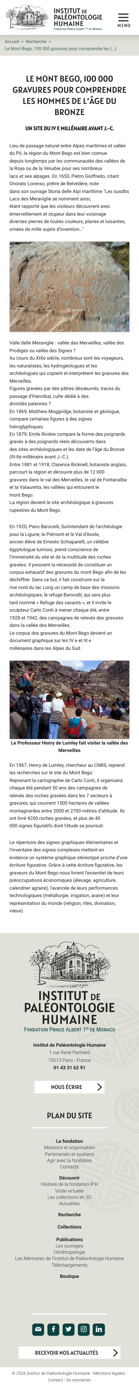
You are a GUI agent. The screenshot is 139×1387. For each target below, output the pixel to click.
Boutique (69, 1276)
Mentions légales (109, 1373)
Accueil (12, 42)
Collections (69, 1226)
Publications (69, 1239)
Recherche (36, 42)
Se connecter (78, 1380)
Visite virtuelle (69, 1190)
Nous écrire (66, 1087)
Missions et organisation (69, 1147)
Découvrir (69, 1177)
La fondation (69, 1141)
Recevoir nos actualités (66, 1353)
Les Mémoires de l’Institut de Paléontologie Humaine (69, 1258)
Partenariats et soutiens (69, 1154)
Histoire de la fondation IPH (69, 1184)
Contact (55, 1380)
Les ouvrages (69, 1245)
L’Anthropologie (69, 1252)
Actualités (69, 1203)
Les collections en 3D (69, 1197)
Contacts (69, 1166)
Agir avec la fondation (69, 1160)
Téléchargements (69, 1265)
